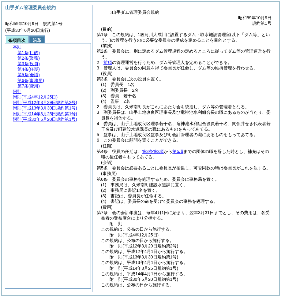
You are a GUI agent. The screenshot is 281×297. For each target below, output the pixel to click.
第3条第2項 (153, 151)
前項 (107, 62)
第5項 (177, 151)
